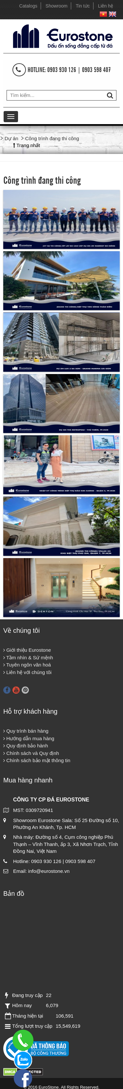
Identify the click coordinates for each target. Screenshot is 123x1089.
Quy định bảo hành (25, 745)
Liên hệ (105, 6)
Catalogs (28, 6)
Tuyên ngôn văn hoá (27, 664)
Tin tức (83, 6)
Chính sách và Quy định (31, 753)
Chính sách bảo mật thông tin (36, 760)
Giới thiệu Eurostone (27, 650)
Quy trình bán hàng (26, 731)
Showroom (57, 6)
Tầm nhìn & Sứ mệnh (28, 657)
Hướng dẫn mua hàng (28, 738)
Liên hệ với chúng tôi (27, 672)
